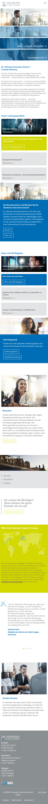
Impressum (28, 800)
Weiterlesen (8, 132)
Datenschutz (17, 800)
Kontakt (6, 800)
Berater (8, 230)
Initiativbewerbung (12, 357)
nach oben (42, 793)
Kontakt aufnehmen (14, 512)
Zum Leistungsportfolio (13, 147)
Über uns (40, 34)
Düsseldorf (7, 479)
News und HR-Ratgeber (32, 46)
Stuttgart (6, 483)
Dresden (6, 476)
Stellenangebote (11, 351)
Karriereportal (37, 57)
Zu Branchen (9, 441)
